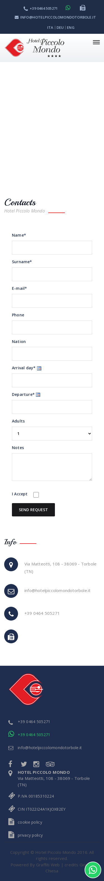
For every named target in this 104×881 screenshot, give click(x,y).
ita (50, 27)
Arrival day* (23, 367)
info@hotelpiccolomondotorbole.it (55, 17)
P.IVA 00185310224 (36, 796)
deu (60, 27)
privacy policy (30, 835)
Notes (18, 447)
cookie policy (30, 822)
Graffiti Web (48, 864)
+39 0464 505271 (41, 8)
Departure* (23, 394)
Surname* (22, 261)
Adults (18, 421)
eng (71, 27)
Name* (19, 235)
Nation (19, 341)
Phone (18, 314)
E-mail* (19, 288)
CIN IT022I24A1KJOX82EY (42, 809)
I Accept (20, 493)
